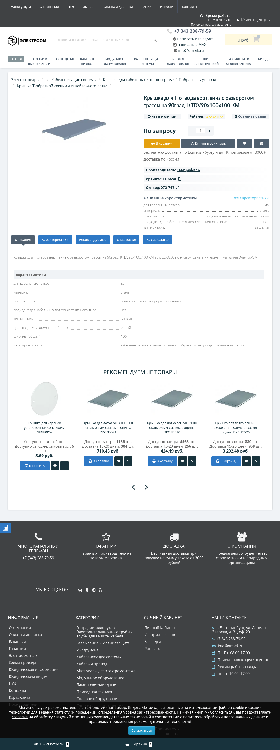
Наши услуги (21, 6)
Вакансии (17, 641)
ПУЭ (71, 6)
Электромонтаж (23, 655)
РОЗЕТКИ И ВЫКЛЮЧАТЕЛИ (39, 62)
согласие (20, 716)
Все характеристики (251, 198)
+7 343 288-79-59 (228, 638)
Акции (146, 6)
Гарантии (17, 648)
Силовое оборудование (178, 62)
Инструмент (87, 650)
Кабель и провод (87, 62)
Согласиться (141, 730)
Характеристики (55, 239)
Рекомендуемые (92, 239)
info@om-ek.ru (190, 50)
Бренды (264, 59)
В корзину (35, 465)
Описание (23, 239)
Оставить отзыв (252, 116)
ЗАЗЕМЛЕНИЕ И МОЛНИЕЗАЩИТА (238, 62)
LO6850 (172, 178)
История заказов (160, 634)
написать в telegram (195, 38)
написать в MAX (191, 44)
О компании (49, 6)
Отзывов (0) (126, 239)
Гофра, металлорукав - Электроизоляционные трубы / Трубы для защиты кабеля (104, 632)
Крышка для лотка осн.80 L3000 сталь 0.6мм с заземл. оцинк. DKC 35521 (108, 427)
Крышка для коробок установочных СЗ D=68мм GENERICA (44, 427)
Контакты (189, 6)
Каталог (16, 59)
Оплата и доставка (118, 6)
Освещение (65, 59)
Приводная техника (94, 691)
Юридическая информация (33, 669)
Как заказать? (157, 239)
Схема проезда (22, 662)
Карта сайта (19, 697)
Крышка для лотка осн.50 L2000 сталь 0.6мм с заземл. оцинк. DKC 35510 (172, 427)
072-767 (170, 187)
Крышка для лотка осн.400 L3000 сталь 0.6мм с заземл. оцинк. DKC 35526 (235, 427)
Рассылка (153, 648)
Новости (166, 6)
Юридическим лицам (28, 676)
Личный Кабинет (160, 627)
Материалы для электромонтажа (106, 670)
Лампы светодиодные (96, 684)
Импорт (89, 6)
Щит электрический (206, 62)
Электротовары (25, 79)
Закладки (153, 641)
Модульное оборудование (115, 62)
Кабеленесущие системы (146, 62)
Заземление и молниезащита (103, 643)
